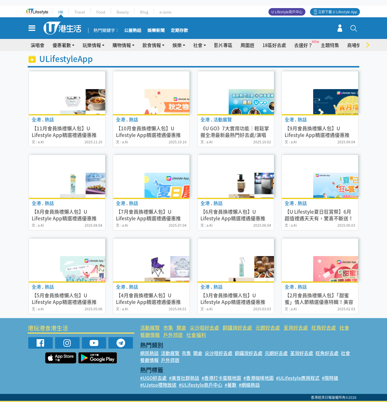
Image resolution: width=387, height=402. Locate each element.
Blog (144, 12)
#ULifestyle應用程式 (298, 377)
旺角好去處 (323, 327)
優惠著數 (61, 45)
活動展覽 (150, 327)
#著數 (230, 384)
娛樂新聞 (156, 30)
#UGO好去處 (153, 377)
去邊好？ (303, 45)
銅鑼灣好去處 (237, 327)
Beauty (123, 12)
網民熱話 (149, 353)
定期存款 (179, 30)
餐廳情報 (150, 334)
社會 (197, 45)
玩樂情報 (91, 45)
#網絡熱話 (249, 384)
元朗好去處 (268, 327)
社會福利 (196, 334)
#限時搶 (330, 377)
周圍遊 (247, 45)
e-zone (165, 12)
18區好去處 (274, 45)
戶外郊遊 (173, 334)
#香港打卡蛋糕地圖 (221, 377)
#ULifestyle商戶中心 (200, 384)
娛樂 (177, 45)
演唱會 (37, 45)
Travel (79, 12)
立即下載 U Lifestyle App (337, 11)
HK (60, 12)
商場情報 (356, 45)
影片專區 (223, 45)
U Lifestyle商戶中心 (287, 11)
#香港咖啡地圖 (258, 377)
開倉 (181, 327)
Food (100, 12)
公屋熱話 (132, 30)
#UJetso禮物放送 (158, 384)
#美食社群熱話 (184, 377)
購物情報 (121, 45)
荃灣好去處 (295, 327)
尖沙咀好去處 (204, 327)
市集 (168, 327)
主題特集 (330, 45)
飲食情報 (151, 45)
